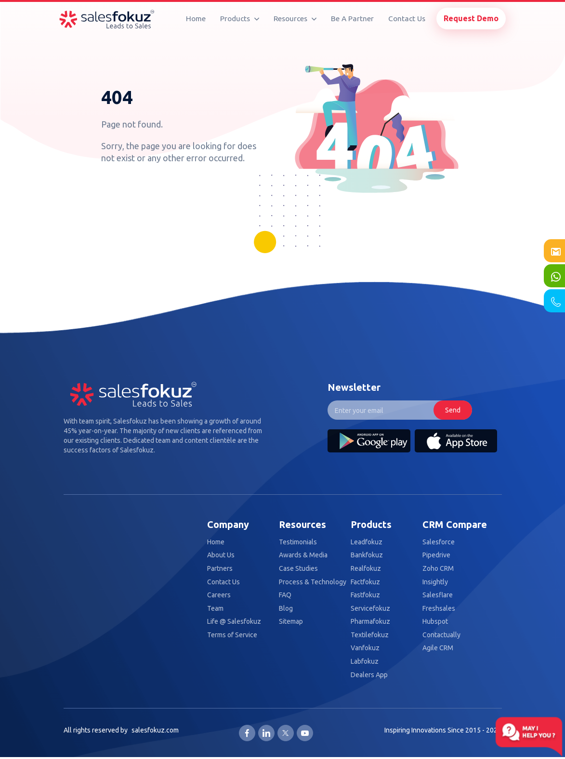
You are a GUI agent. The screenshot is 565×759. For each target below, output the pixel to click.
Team (215, 608)
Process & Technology (312, 582)
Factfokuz (365, 582)
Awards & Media (303, 555)
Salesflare (437, 595)
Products (239, 18)
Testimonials (298, 542)
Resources (295, 18)
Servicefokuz (370, 608)
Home (196, 18)
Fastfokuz (365, 595)
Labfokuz (365, 661)
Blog (286, 608)
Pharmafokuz (370, 621)
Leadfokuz (366, 542)
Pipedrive (436, 555)
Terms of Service (232, 635)
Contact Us (406, 18)
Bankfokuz (367, 555)
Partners (220, 568)
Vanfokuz (365, 648)
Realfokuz (366, 568)
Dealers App (369, 675)
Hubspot (435, 621)
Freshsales (438, 608)
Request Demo (471, 18)
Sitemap (291, 621)
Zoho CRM (438, 568)
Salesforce (438, 542)
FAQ (285, 595)
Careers (219, 595)
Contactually (441, 635)
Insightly (435, 582)
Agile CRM (437, 648)
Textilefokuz (370, 635)
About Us (221, 555)
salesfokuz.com (155, 730)
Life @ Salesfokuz (234, 621)
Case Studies (298, 568)
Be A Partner (352, 18)
